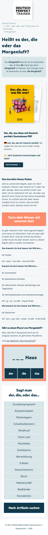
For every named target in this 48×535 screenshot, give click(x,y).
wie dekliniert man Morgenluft (20, 341)
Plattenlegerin (24, 417)
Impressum (20, 528)
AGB (30, 528)
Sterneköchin (24, 496)
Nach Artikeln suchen (24, 508)
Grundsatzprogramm (24, 404)
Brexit (24, 476)
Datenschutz (35, 525)
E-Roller (24, 463)
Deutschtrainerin (24, 469)
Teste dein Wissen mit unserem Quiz (24, 219)
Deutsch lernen (8, 23)
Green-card (24, 437)
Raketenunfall (24, 483)
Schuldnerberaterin (24, 424)
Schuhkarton (24, 450)
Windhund (24, 430)
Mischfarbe (24, 443)
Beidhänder (24, 489)
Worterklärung (24, 456)
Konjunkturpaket (24, 411)
